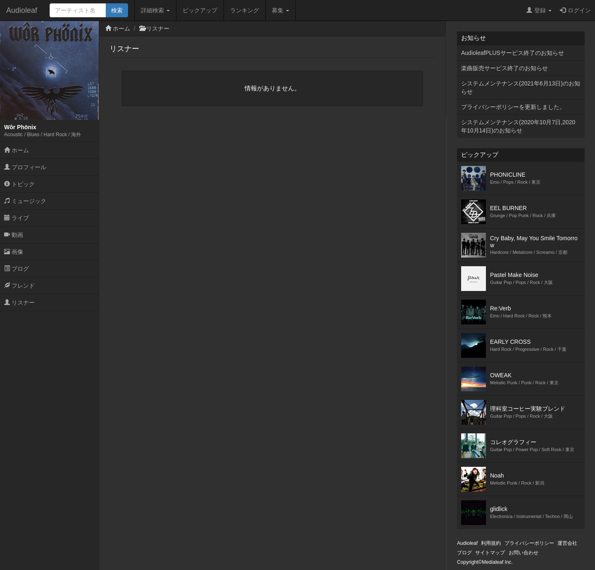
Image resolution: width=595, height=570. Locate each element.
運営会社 (567, 543)
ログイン (575, 10)
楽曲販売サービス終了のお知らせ (504, 68)
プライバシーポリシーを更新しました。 (513, 107)
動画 (13, 235)
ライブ (16, 218)
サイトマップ (490, 553)
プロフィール (25, 167)
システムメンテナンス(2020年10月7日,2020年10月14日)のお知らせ (518, 126)
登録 (539, 10)
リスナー (19, 302)
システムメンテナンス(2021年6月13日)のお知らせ (520, 87)
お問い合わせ (523, 553)
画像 (13, 251)
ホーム (16, 150)
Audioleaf (21, 10)
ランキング (244, 10)
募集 (280, 10)
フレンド (19, 285)
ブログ (16, 268)
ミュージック (25, 201)
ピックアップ (200, 10)
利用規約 (491, 543)
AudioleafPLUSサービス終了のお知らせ (512, 53)
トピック (19, 184)
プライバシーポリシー (529, 543)
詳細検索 (155, 10)
